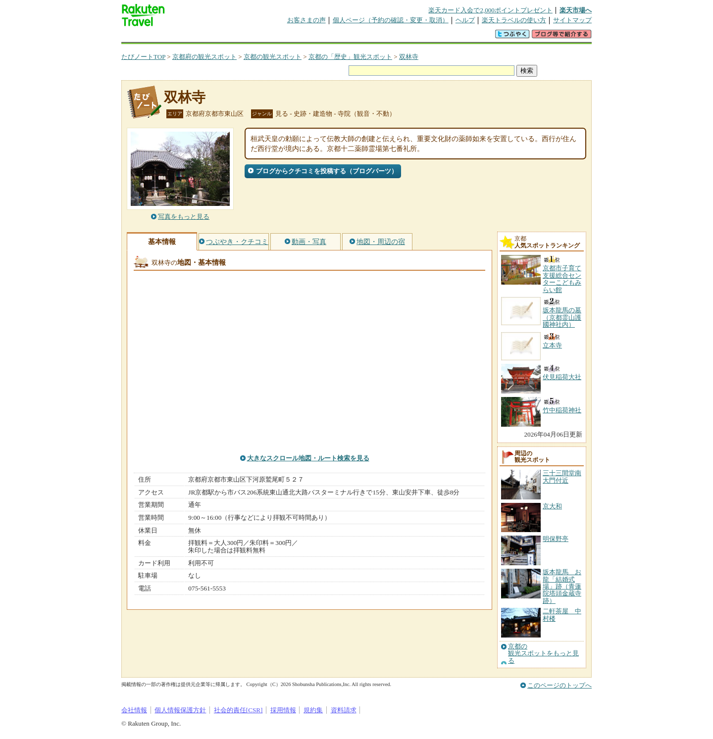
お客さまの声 (306, 20)
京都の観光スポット (273, 56)
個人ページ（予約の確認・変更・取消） (391, 20)
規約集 (313, 710)
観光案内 (359, 37)
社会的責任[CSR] (238, 710)
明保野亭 (555, 538)
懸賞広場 (237, 37)
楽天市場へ (576, 10)
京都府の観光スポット (204, 56)
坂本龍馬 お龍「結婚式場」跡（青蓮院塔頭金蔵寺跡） (562, 586)
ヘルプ (465, 20)
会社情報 (134, 710)
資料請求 (343, 710)
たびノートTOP (143, 56)
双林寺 (408, 56)
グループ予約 (318, 37)
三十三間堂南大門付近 (562, 476)
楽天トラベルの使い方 (514, 20)
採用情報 (283, 710)
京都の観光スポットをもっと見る (543, 653)
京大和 (552, 506)
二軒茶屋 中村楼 (562, 614)
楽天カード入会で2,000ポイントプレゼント (490, 10)
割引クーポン (278, 37)
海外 (196, 37)
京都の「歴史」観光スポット (350, 56)
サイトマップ (572, 20)
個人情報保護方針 (180, 710)
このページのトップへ (559, 685)
